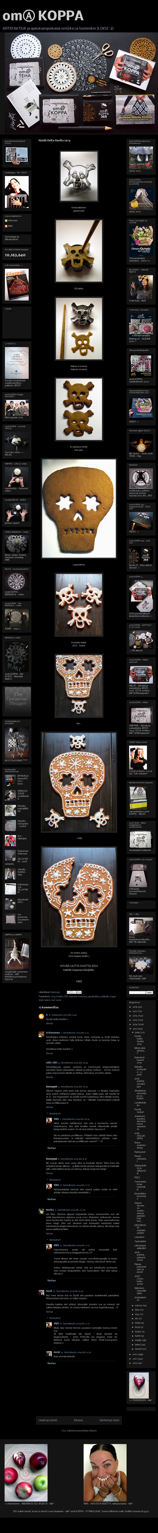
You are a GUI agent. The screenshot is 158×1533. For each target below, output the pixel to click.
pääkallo (105, 996)
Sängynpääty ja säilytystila (140, 1169)
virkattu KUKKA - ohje (22, 872)
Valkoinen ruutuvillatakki (140, 1291)
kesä (137, 1327)
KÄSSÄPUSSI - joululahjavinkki (140, 1229)
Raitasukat (140, 1152)
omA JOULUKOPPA (140, 1136)
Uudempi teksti (48, 1420)
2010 (135, 1363)
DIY (66, 996)
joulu (138, 1032)
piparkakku (94, 996)
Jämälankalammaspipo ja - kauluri (140, 1095)
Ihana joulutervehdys (140, 1145)
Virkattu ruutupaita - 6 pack (23, 824)
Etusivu (78, 1420)
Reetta (50, 1210)
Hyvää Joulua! (139, 1110)
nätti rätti (51, 1063)
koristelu (82, 996)
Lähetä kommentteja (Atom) (82, 1431)
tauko (47, 1000)
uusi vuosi (56, 1000)
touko (138, 1332)
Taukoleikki (140, 1241)
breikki (59, 996)
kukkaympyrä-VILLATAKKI (23, 888)
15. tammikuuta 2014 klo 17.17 (75, 1245)
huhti (138, 1336)
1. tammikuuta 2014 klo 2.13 (75, 1033)
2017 (135, 1011)
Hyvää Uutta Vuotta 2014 (139, 1040)
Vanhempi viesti (109, 1420)
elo (137, 1318)
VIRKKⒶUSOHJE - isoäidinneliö (23, 795)
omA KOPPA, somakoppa (140, 1083)
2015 (135, 1020)
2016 (135, 1016)
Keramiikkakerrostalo (140, 1196)
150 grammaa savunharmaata (23, 918)
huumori (73, 996)
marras (139, 1305)
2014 (53, 996)
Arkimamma (53, 1033)
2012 (135, 1354)
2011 (135, 1359)
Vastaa (49, 1023)
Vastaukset (55, 1113)
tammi (138, 1349)
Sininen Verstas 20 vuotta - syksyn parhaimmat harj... (140, 1212)
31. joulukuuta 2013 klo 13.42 (63, 1015)
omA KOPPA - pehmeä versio (140, 1256)
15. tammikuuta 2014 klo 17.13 (75, 1185)
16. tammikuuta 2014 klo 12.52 (76, 1352)
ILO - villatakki (22, 837)
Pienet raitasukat (140, 1159)
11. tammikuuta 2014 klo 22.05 (70, 1210)
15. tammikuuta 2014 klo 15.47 (68, 1291)
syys (137, 1314)
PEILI (137, 1177)
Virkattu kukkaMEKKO (23, 809)
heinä (138, 1323)
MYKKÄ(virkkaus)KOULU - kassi (23, 780)
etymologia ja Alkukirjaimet (12, 238)
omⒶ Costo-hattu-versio (139, 1280)
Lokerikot (139, 1237)
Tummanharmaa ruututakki (140, 1186)
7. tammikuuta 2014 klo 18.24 (74, 1119)
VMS (56, 1119)
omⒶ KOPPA (43, 17)
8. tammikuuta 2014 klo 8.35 (72, 1159)
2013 (135, 1029)
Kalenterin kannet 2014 (140, 1060)
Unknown (12, 220)
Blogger (145, 1511)
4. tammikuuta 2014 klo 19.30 (73, 1087)
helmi (138, 1345)
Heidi (49, 1291)
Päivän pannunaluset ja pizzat (140, 1268)
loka (137, 1310)
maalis (138, 1340)
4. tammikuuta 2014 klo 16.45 (73, 1063)
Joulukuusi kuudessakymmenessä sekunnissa (140, 1122)
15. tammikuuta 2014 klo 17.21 (75, 1324)
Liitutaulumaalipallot (140, 1247)
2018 (135, 1007)
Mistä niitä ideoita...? (140, 1051)
